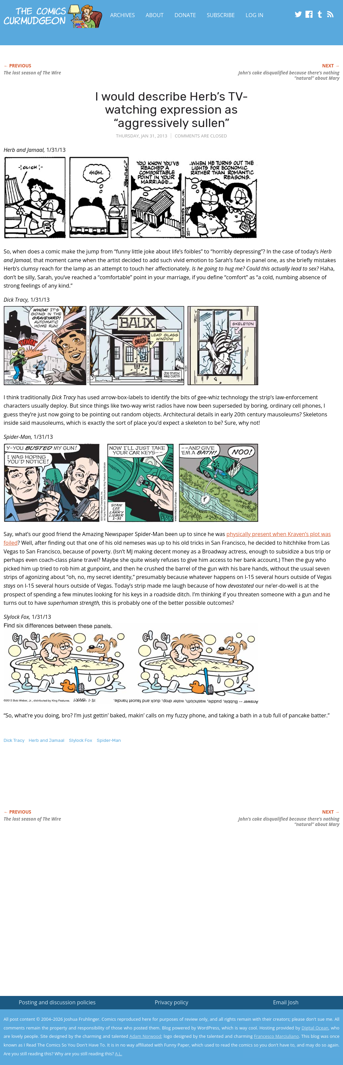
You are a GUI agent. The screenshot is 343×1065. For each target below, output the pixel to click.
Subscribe (221, 15)
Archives (122, 15)
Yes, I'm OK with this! (286, 1040)
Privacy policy (171, 1002)
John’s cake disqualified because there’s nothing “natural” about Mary (289, 75)
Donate (185, 15)
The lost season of (32, 73)
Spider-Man (109, 740)
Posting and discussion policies (57, 1002)
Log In (254, 15)
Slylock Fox (80, 740)
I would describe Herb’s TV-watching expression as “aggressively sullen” (171, 109)
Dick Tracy (14, 740)
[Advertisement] (126, 783)
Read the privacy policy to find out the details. (283, 1023)
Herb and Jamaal (46, 740)
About (154, 15)
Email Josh (285, 1002)
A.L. (118, 1054)
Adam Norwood (145, 1036)
